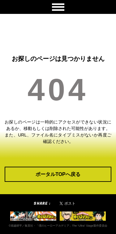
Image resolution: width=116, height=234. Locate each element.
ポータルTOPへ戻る (58, 174)
